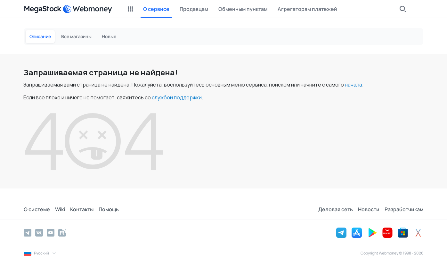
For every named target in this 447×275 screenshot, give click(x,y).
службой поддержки (177, 97)
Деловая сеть (335, 209)
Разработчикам (404, 209)
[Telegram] (27, 233)
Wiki (60, 209)
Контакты (81, 209)
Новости (368, 209)
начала (353, 84)
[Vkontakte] (39, 233)
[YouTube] (50, 233)
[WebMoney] (87, 9)
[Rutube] (62, 233)
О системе (37, 209)
